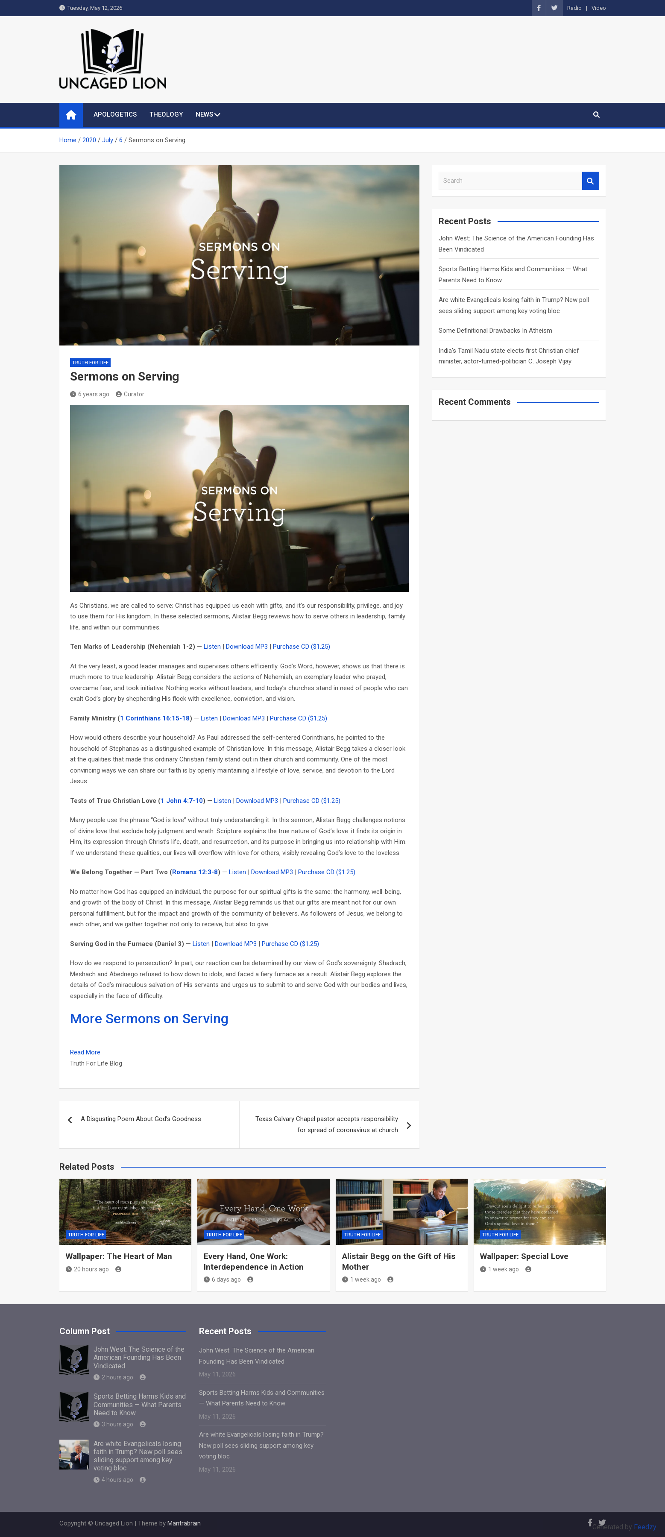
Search (590, 181)
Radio (574, 8)
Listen (212, 646)
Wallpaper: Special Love (524, 1256)
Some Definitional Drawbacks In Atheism (495, 330)
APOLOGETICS (115, 114)
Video (599, 8)
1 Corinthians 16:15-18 (155, 718)
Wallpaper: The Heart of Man (119, 1256)
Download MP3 (247, 646)
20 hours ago (87, 1269)
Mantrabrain (184, 1523)
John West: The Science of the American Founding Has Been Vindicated (139, 1357)
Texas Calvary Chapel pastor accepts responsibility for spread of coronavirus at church (326, 1124)
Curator (130, 394)
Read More (85, 1052)
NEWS (204, 114)
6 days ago (222, 1279)
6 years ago (89, 394)
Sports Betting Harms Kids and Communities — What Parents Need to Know (140, 1404)
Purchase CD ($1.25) (301, 646)
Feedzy (645, 1527)
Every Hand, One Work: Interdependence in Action (254, 1261)
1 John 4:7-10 (182, 801)
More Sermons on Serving (149, 1018)
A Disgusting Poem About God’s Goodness (141, 1119)
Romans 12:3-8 (195, 872)
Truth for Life (90, 363)
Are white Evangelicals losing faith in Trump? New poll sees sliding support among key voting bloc (138, 1456)
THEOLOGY (166, 114)
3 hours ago (113, 1424)
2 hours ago (113, 1377)
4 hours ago (113, 1479)
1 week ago (361, 1279)
